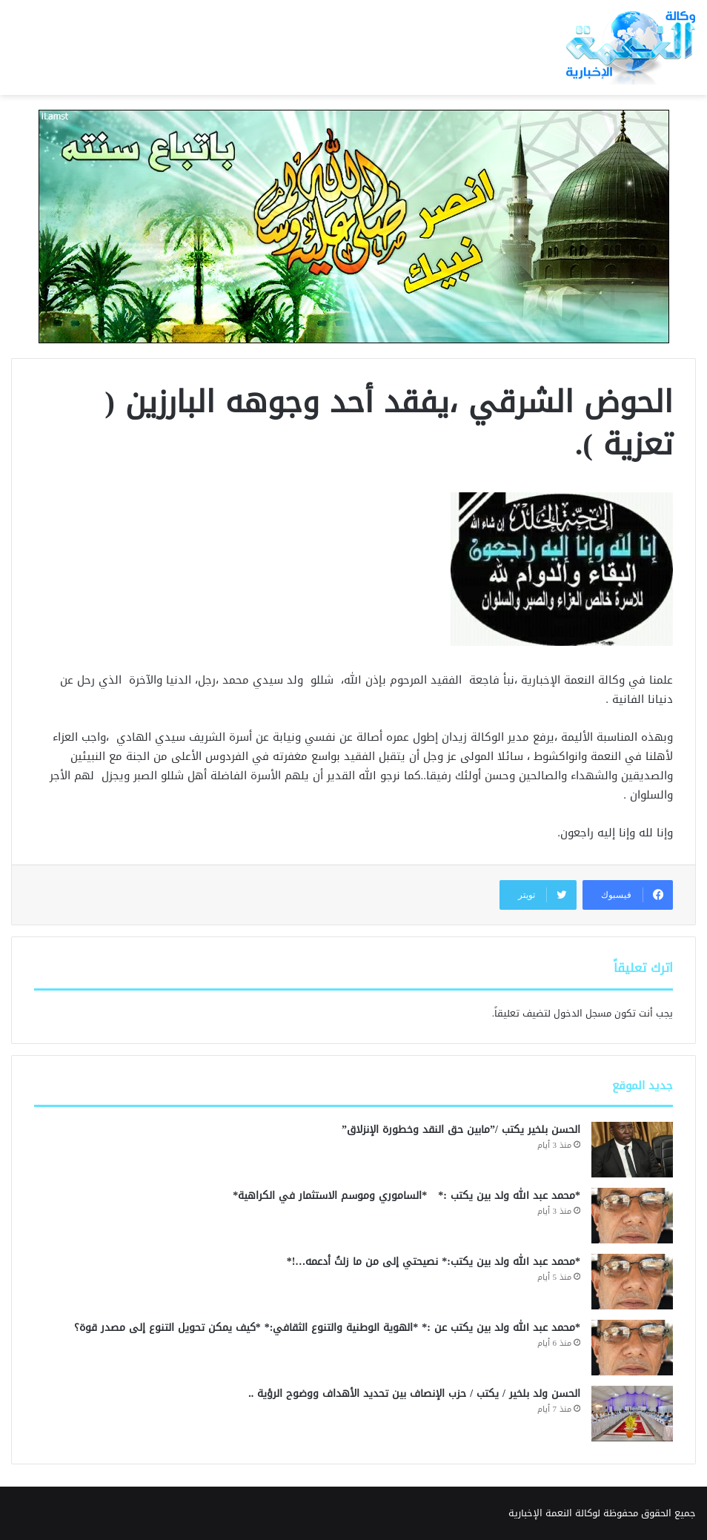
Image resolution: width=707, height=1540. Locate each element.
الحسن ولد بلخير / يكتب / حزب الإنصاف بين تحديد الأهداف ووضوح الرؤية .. (414, 1394)
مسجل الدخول (582, 1013)
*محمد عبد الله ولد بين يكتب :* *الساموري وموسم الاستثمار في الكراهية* (404, 1196)
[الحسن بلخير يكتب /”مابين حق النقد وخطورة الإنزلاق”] (632, 1149)
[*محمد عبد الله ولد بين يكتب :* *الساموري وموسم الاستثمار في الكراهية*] (632, 1215)
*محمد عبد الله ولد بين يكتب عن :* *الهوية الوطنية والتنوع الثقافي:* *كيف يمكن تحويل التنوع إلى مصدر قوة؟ (327, 1328)
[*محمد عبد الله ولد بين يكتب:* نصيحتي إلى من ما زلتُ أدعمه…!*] (632, 1281)
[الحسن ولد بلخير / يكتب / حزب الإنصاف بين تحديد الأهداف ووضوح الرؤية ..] (632, 1413)
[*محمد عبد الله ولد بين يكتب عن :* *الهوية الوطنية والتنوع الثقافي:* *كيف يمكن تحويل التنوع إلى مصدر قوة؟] (632, 1347)
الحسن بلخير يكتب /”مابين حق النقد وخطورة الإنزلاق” (461, 1130)
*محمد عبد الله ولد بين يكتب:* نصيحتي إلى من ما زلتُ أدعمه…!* (431, 1262)
